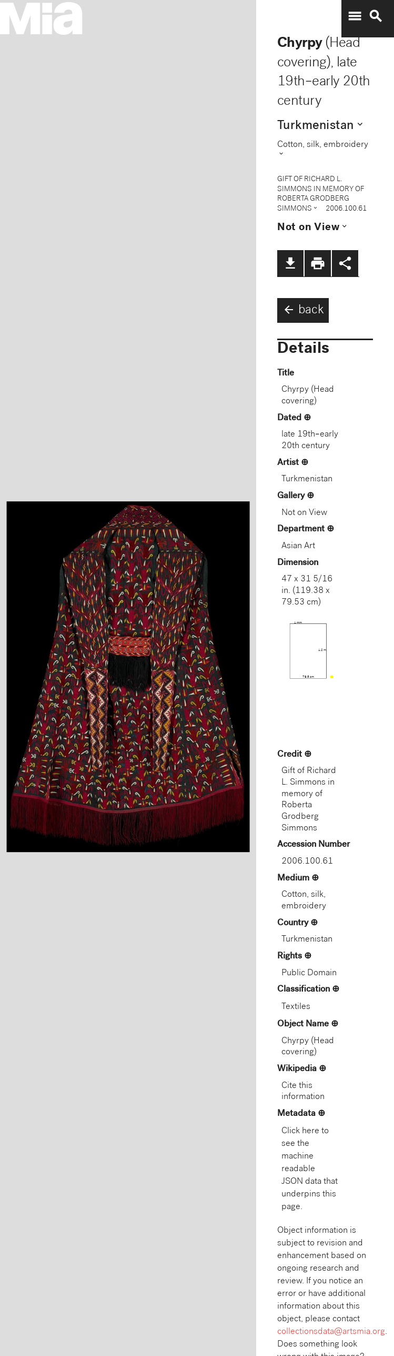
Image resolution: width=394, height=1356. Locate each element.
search (375, 16)
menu (354, 16)
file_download (290, 263)
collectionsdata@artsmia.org (331, 1332)
